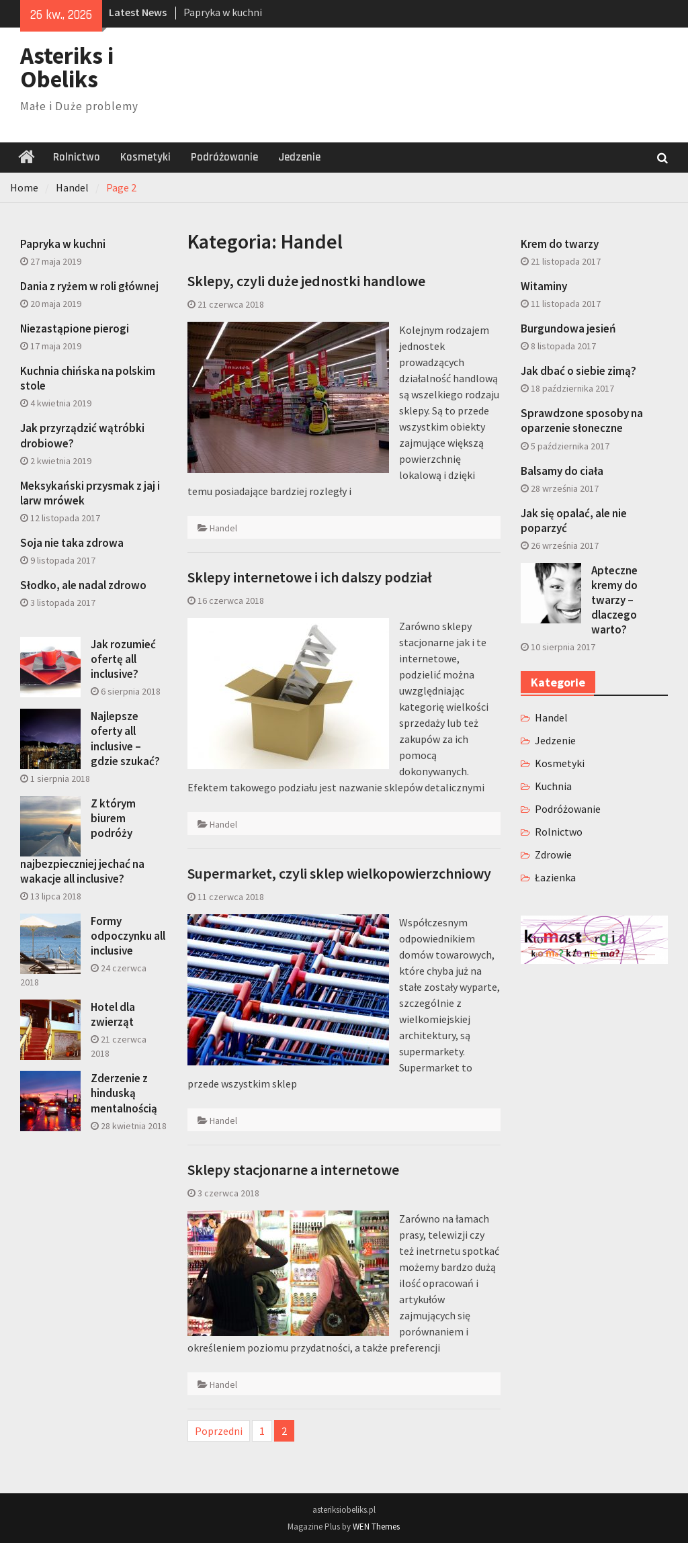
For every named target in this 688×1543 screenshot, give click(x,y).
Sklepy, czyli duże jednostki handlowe (306, 280)
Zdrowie (553, 854)
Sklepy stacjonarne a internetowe (293, 1169)
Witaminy (544, 286)
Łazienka (555, 877)
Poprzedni (219, 1431)
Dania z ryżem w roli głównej (89, 286)
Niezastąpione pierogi (74, 328)
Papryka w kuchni (222, 12)
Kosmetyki (145, 157)
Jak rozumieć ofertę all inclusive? (123, 659)
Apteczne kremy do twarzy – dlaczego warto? (614, 600)
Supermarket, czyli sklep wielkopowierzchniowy (339, 873)
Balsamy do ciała (562, 471)
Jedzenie (299, 157)
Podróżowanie (224, 157)
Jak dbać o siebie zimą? (578, 370)
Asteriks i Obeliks (67, 67)
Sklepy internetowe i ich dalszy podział (309, 577)
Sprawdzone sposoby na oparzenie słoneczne (582, 420)
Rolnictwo (76, 157)
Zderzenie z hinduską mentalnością (124, 1093)
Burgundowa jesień (568, 328)
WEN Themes (376, 1526)
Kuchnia (553, 786)
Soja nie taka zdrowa (72, 542)
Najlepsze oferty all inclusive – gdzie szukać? (125, 738)
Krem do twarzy (560, 243)
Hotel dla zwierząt (113, 1014)
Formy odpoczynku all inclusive (128, 936)
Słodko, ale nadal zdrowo (83, 585)
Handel (223, 528)
